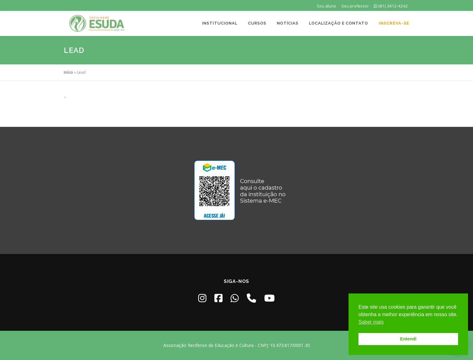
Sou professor (355, 6)
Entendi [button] (408, 338)
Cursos (257, 23)
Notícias (287, 23)
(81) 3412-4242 (391, 6)
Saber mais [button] (371, 322)
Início (68, 72)
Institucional (219, 23)
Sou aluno (326, 6)
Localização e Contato (338, 23)
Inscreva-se (394, 23)
